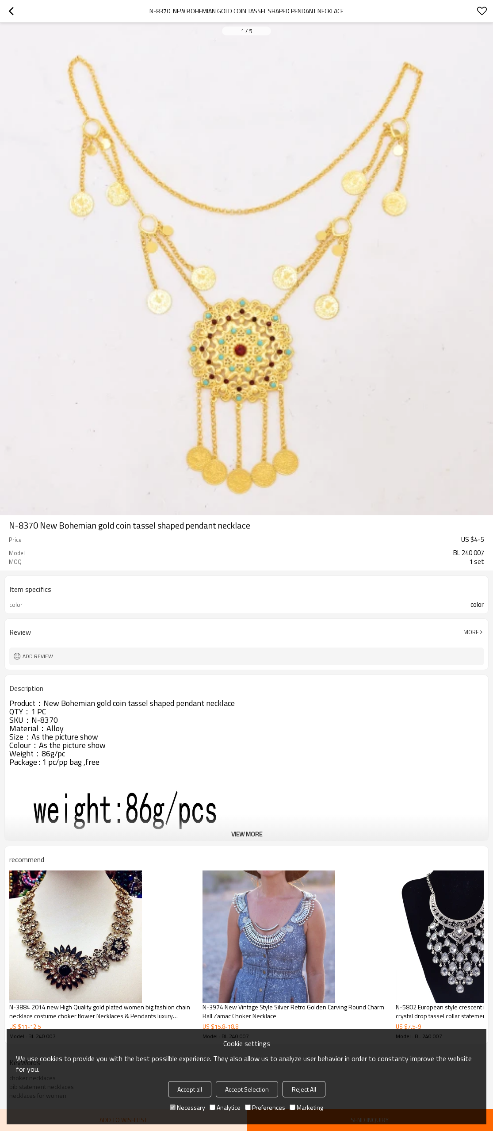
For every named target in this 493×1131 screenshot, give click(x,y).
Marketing (306, 1107)
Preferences (265, 1107)
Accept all (189, 1089)
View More (246, 834)
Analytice (225, 1107)
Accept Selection (247, 1089)
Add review (38, 656)
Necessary (187, 1107)
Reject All (304, 1089)
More (471, 632)
